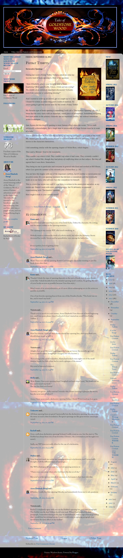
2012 (111, 298)
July (112, 468)
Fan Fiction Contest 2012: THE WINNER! (114, 452)
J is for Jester (113, 343)
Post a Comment (34, 528)
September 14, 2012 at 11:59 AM (42, 249)
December (115, 302)
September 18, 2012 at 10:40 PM (42, 523)
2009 (111, 507)
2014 (111, 291)
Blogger (75, 552)
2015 (110, 287)
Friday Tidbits (113, 326)
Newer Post (32, 538)
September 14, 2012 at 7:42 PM (42, 402)
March (113, 483)
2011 (110, 499)
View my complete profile (11, 220)
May (113, 475)
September (115, 319)
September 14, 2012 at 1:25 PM (41, 266)
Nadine (33, 456)
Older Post (95, 538)
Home (6, 52)
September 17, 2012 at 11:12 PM (42, 480)
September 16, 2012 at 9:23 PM (41, 448)
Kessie (32, 219)
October (114, 313)
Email (6, 68)
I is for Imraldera (114, 399)
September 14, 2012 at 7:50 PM (41, 422)
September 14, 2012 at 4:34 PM (41, 322)
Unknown (34, 410)
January (114, 492)
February (114, 487)
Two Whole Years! (113, 367)
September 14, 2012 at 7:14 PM (41, 370)
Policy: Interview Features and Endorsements (26, 52)
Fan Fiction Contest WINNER (114, 439)
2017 (111, 280)
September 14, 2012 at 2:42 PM (42, 302)
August (114, 462)
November (115, 308)
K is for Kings (113, 331)
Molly (32, 378)
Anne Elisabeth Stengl (39, 257)
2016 (111, 283)
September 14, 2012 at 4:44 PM (42, 339)
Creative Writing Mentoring (114, 418)
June (113, 471)
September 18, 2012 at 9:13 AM (42, 498)
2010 (111, 503)
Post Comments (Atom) (45, 544)
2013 (111, 295)
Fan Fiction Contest (114, 337)
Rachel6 (33, 431)
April (113, 479)
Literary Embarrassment (114, 380)
